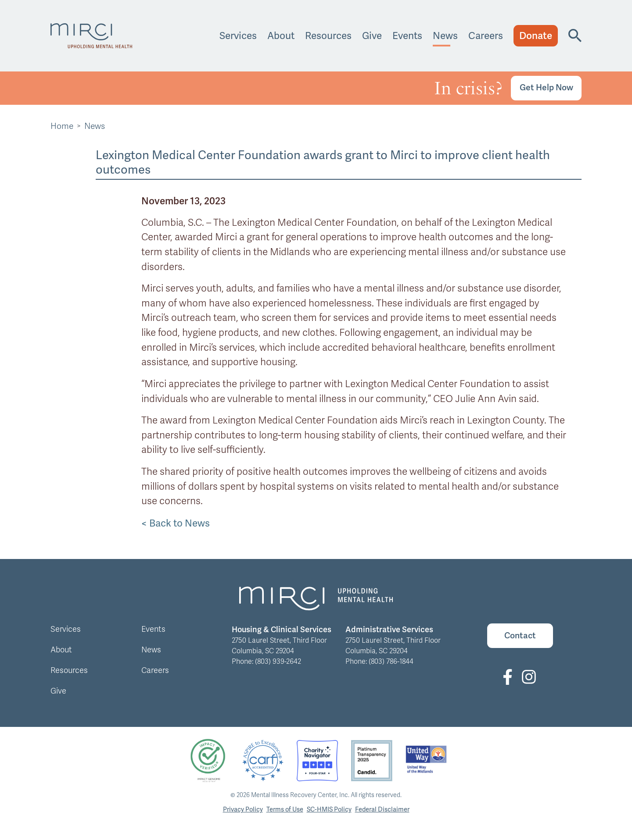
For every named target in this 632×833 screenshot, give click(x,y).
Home (61, 126)
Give (372, 35)
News (445, 35)
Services (238, 35)
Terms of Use (284, 809)
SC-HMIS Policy (329, 809)
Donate (535, 35)
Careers (485, 35)
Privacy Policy (243, 809)
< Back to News (175, 523)
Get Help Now (546, 87)
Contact (520, 635)
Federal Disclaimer (382, 809)
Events (407, 35)
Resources (328, 35)
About (280, 35)
